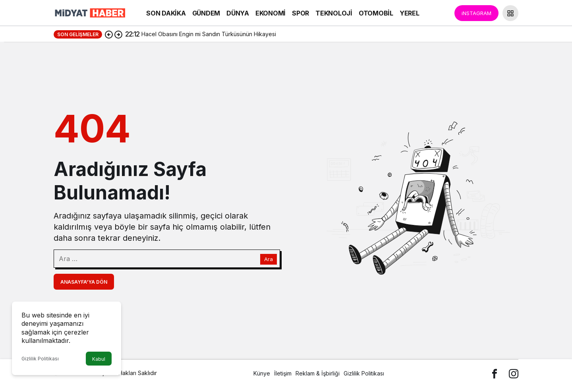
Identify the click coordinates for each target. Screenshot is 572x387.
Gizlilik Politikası (40, 359)
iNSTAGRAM (476, 13)
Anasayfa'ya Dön (83, 282)
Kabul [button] (98, 359)
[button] (510, 13)
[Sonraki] (118, 34)
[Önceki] (109, 34)
